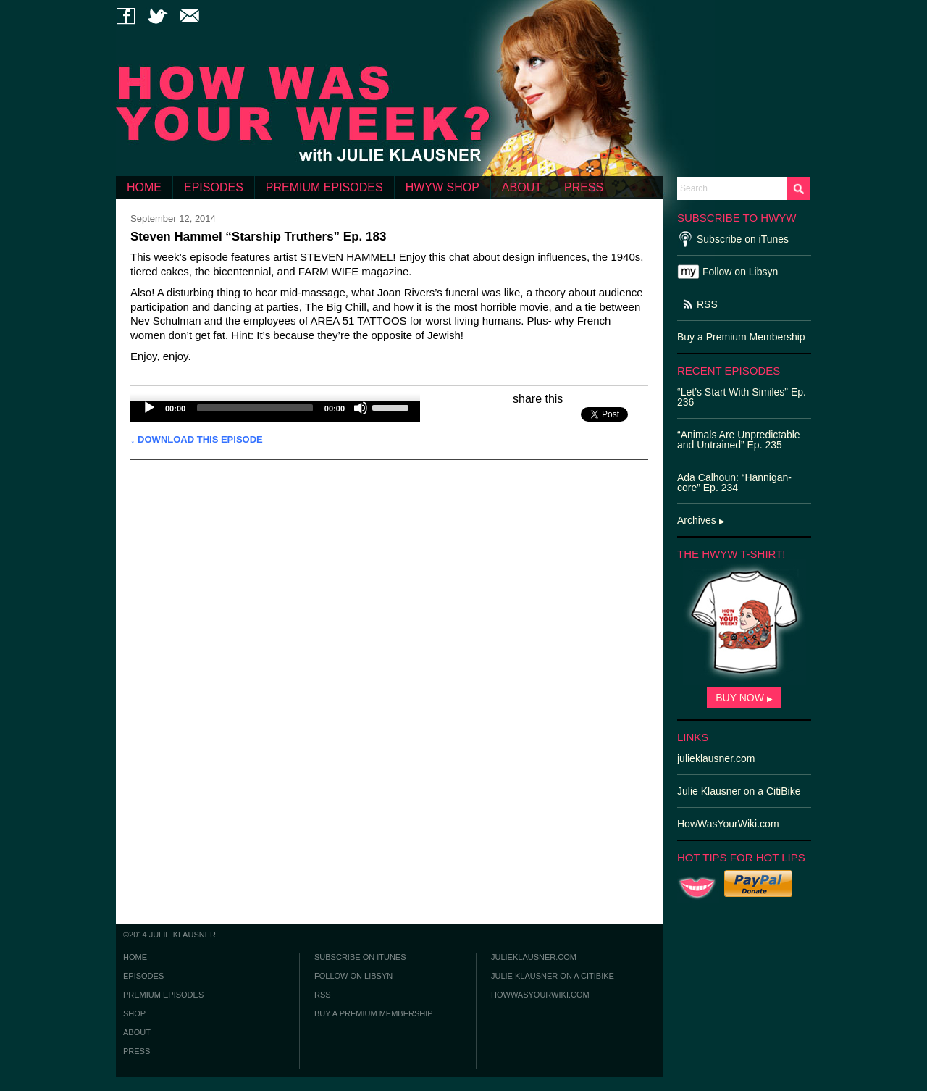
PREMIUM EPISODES (324, 187)
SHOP (134, 1013)
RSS (707, 304)
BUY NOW (744, 697)
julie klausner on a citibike (552, 975)
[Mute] (360, 408)
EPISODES (213, 187)
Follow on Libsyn (740, 271)
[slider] (255, 407)
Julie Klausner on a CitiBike (738, 791)
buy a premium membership (373, 1013)
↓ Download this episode (196, 439)
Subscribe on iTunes (743, 239)
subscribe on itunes (360, 957)
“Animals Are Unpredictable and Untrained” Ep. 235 (738, 440)
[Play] (149, 408)
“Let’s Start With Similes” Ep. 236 (741, 397)
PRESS (583, 187)
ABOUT (522, 187)
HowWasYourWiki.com (728, 823)
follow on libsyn (353, 975)
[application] (275, 411)
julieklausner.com (533, 957)
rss (322, 994)
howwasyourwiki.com (540, 994)
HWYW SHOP (442, 187)
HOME (144, 187)
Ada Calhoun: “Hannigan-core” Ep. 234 (734, 482)
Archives (701, 520)
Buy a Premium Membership (741, 337)
